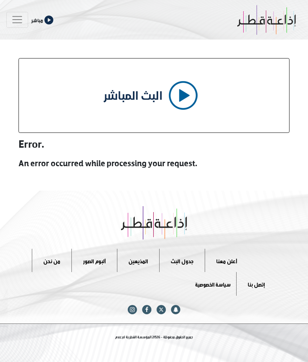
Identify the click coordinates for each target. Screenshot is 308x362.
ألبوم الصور (94, 260)
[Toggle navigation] (17, 20)
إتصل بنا (256, 283)
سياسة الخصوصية (213, 284)
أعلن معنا (226, 260)
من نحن (51, 260)
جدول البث (182, 260)
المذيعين (138, 260)
